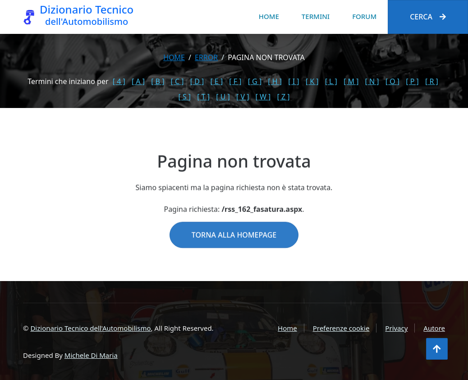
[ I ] (293, 81)
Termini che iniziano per (68, 81)
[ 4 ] (119, 81)
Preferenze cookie (341, 328)
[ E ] (216, 81)
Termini (316, 16)
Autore (434, 328)
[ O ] (392, 81)
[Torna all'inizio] (437, 349)
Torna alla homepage (234, 246)
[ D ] (197, 81)
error (206, 57)
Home (269, 16)
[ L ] (331, 81)
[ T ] (203, 97)
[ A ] (138, 81)
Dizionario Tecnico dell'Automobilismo (90, 328)
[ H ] (275, 81)
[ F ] (235, 81)
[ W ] (263, 97)
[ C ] (177, 81)
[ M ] (351, 81)
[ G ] (255, 81)
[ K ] (312, 81)
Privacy (396, 328)
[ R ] (431, 81)
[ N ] (372, 81)
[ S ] (185, 97)
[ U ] (223, 97)
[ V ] (242, 97)
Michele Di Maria (91, 355)
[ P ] (412, 81)
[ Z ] (283, 97)
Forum (364, 16)
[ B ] (157, 81)
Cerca (428, 17)
